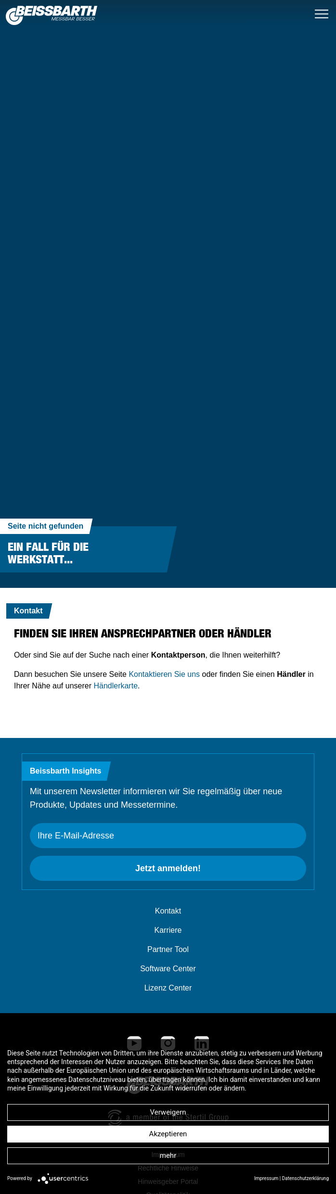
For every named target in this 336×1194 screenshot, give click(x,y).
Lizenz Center (168, 988)
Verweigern (168, 1112)
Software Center (168, 969)
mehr (168, 1155)
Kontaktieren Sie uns (164, 674)
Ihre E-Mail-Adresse (76, 835)
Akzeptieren (168, 1134)
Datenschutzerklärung (305, 1178)
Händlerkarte (115, 686)
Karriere (168, 930)
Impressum (266, 1178)
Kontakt (168, 911)
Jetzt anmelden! (168, 868)
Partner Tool (168, 949)
